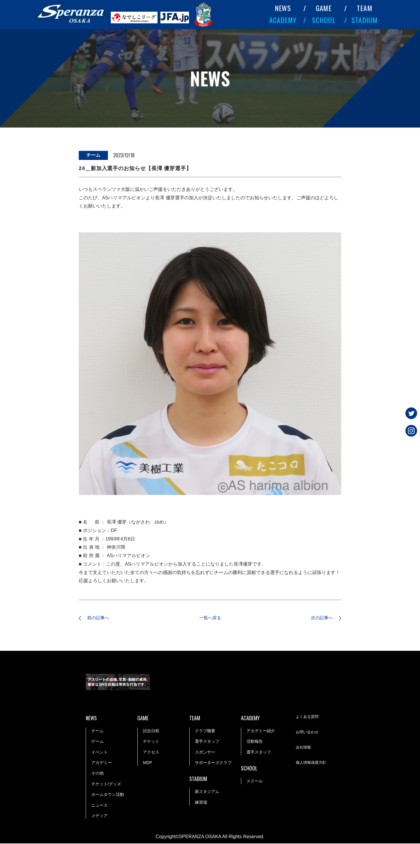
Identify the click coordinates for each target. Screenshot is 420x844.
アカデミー (101, 763)
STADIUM (364, 20)
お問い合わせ (308, 733)
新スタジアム (207, 792)
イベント (99, 752)
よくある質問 (308, 717)
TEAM (364, 8)
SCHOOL (323, 20)
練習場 (201, 803)
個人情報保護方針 (312, 763)
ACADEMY (283, 20)
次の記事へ (319, 618)
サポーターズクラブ (213, 763)
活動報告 (254, 742)
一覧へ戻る (210, 618)
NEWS (283, 8)
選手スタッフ (207, 742)
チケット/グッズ (106, 784)
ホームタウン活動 (107, 795)
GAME (324, 8)
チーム (97, 731)
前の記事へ (100, 618)
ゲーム (97, 742)
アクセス (151, 752)
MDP (147, 763)
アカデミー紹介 (260, 731)
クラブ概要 (205, 731)
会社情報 (304, 748)
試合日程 (151, 731)
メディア (99, 816)
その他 (97, 774)
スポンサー (205, 752)
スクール (254, 781)
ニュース (99, 805)
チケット (151, 742)
